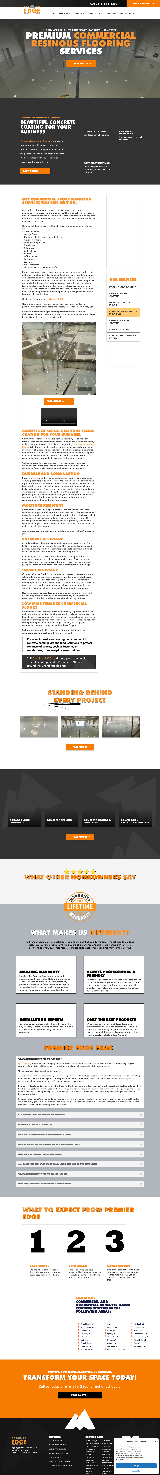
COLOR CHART (126, 13)
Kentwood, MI (86, 1346)
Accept (136, 1466)
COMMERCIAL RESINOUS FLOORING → (135, 822)
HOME (52, 13)
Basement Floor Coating (58, 1449)
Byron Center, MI (87, 1327)
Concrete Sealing (120, 329)
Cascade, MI (85, 1334)
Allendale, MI (112, 1337)
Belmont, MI (112, 1327)
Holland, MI (111, 1340)
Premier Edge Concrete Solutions (36, 141)
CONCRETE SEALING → (61, 820)
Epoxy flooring (24, 1063)
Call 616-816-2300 (103, 3)
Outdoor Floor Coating (58, 1453)
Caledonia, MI (139, 1327)
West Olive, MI (140, 1346)
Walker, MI (111, 1324)
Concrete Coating (56, 1441)
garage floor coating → (20, 821)
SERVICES (78, 13)
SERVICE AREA (94, 13)
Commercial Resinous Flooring (61, 1465)
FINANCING (111, 13)
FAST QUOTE (80, 63)
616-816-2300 (56, 299)
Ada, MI (84, 1337)
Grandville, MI (86, 1343)
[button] (156, 1441)
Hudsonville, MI (87, 1349)
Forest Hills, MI (140, 1340)
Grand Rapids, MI (87, 1324)
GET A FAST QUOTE (143, 3)
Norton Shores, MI (141, 1337)
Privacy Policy (136, 1471)
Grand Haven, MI (114, 1343)
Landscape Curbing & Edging (59, 1461)
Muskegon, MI (112, 1346)
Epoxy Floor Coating (122, 287)
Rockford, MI (86, 1330)
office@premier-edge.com (27, 1452)
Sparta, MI (111, 1334)
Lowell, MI (111, 1330)
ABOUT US (63, 13)
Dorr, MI (137, 1343)
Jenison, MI (85, 1340)
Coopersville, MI (140, 1334)
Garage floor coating (57, 1445)
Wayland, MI (139, 1324)
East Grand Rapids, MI (116, 1349)
